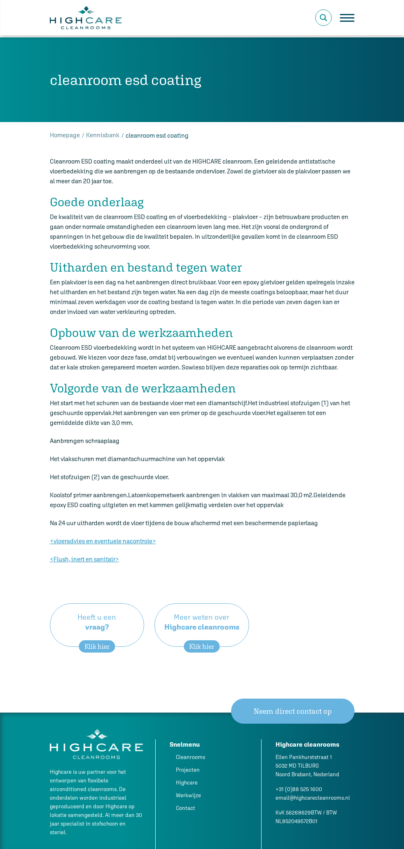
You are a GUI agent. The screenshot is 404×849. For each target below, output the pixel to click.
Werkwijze (188, 795)
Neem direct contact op (293, 711)
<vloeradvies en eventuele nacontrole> (103, 541)
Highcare (187, 783)
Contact (185, 808)
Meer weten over (202, 630)
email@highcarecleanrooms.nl (313, 798)
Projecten (188, 770)
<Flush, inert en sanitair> (84, 559)
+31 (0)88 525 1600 (299, 789)
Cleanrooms (190, 757)
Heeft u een (97, 630)
